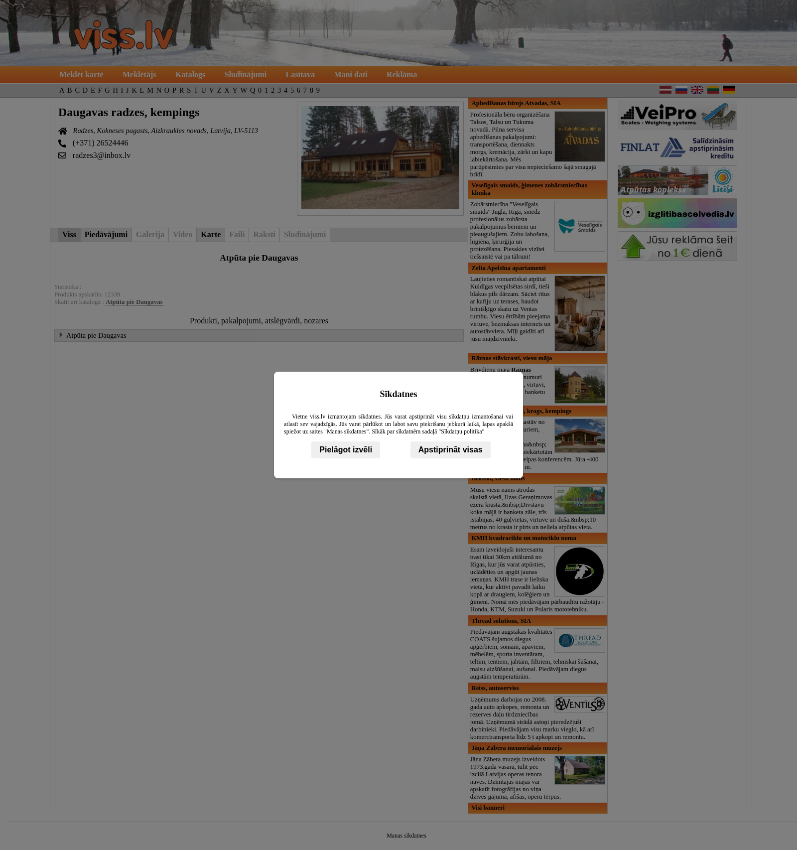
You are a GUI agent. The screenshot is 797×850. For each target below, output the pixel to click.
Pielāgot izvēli (345, 449)
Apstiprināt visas (450, 449)
